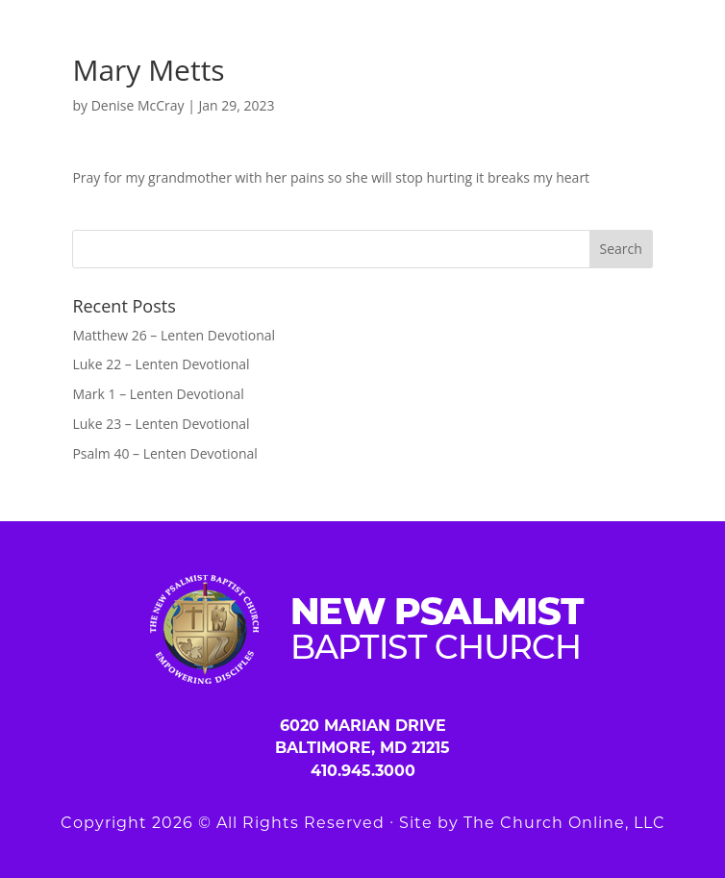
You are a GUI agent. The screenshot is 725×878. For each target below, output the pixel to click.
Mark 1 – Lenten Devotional (157, 394)
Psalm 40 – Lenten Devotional (164, 453)
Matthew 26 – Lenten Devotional (173, 335)
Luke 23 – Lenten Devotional (160, 423)
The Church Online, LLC (564, 823)
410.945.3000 (363, 771)
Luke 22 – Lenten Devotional (160, 364)
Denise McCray (138, 105)
